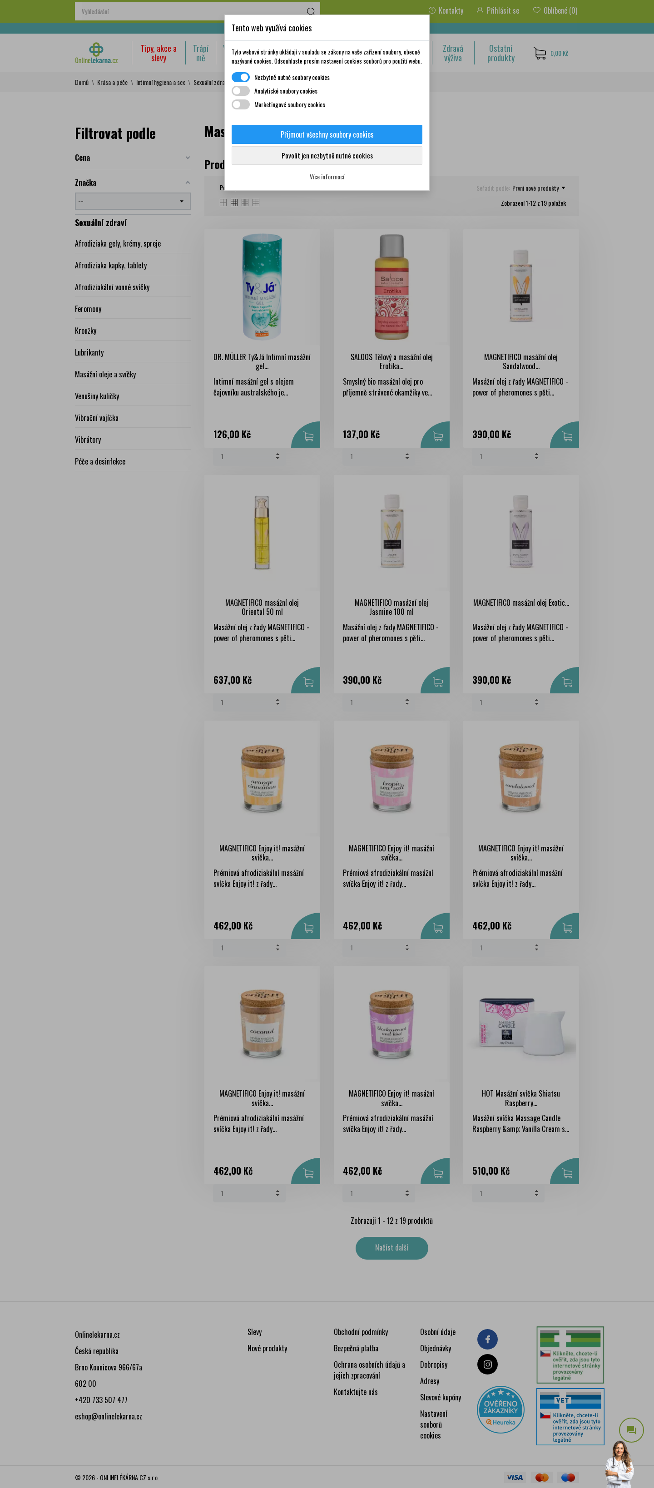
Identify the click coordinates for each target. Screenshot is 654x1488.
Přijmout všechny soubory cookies (327, 134)
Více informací (327, 176)
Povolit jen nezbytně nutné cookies (327, 155)
